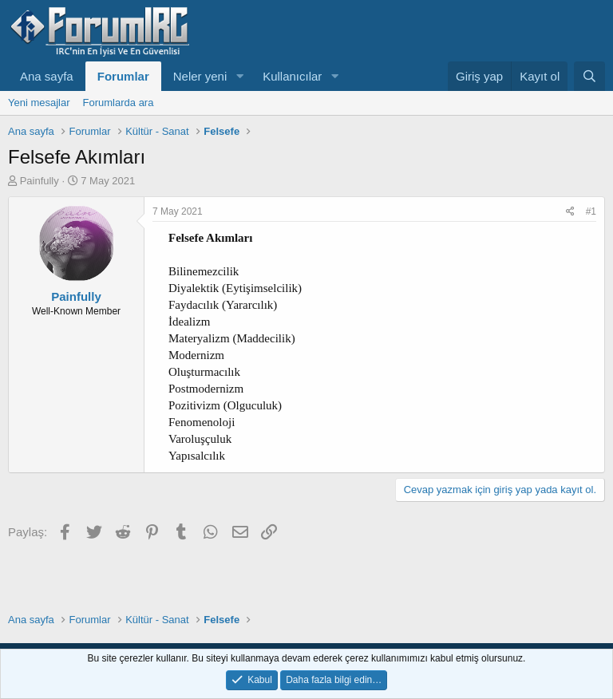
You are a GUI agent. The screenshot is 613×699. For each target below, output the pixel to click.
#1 (591, 211)
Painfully (39, 181)
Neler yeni (200, 76)
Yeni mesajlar (39, 103)
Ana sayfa (46, 76)
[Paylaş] (570, 212)
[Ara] (589, 76)
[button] (239, 76)
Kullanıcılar (292, 76)
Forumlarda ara (118, 103)
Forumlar (123, 76)
